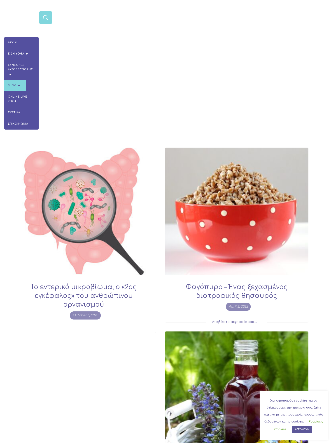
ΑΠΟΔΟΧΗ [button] (302, 429)
